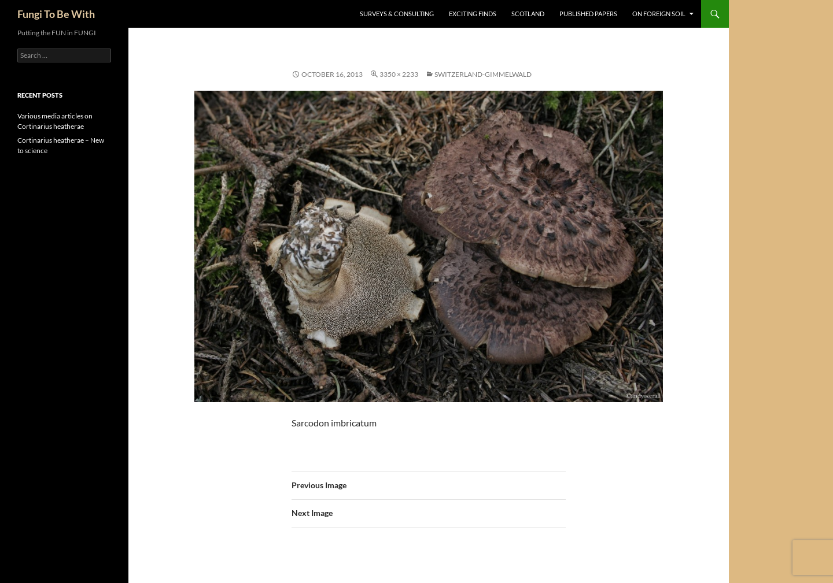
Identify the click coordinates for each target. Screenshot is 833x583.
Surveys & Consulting (397, 13)
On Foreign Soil (658, 13)
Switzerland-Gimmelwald (483, 74)
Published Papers (588, 13)
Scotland (527, 13)
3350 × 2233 (398, 74)
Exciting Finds (472, 13)
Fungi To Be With (56, 14)
